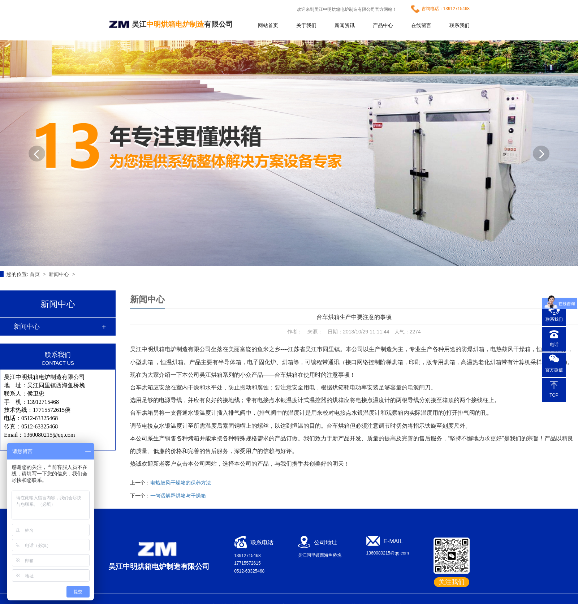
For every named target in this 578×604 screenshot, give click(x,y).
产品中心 (383, 25)
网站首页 (268, 25)
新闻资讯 (345, 25)
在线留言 (421, 25)
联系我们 (459, 25)
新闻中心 (59, 274)
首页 (35, 274)
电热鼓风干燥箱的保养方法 (180, 483)
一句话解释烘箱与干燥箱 (178, 496)
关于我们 (306, 25)
